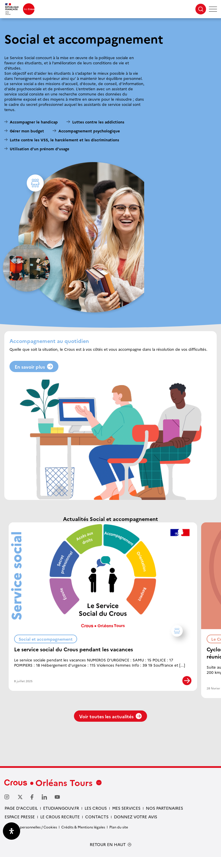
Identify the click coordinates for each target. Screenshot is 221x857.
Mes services (126, 808)
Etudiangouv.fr (61, 808)
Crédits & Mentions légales (83, 826)
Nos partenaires (164, 808)
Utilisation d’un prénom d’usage (39, 148)
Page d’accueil (21, 808)
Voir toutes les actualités (110, 716)
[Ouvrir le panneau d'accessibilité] (11, 831)
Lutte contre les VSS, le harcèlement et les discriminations (64, 139)
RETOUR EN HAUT (108, 844)
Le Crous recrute (60, 817)
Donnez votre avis (135, 817)
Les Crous (96, 808)
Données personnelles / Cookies (30, 826)
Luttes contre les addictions (98, 121)
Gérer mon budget (27, 130)
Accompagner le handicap (34, 121)
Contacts (96, 817)
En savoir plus (34, 366)
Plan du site (118, 826)
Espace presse (20, 817)
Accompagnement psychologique (89, 130)
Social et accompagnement (48, 638)
